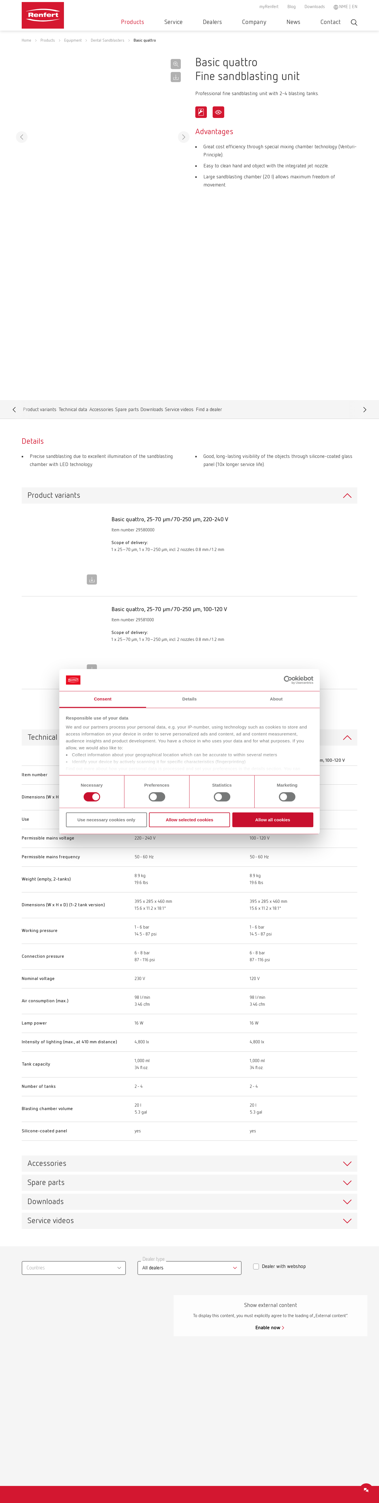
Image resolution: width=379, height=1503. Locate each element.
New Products (45, 1439)
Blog (291, 7)
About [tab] (276, 699)
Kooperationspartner (226, 1406)
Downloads (314, 7)
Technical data (72, 348)
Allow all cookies (272, 819)
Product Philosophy (225, 1439)
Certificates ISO (134, 1406)
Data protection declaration (308, 1421)
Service (212, 22)
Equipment (73, 48)
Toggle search (354, 22)
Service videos (179, 348)
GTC (295, 1406)
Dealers (242, 22)
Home (26, 48)
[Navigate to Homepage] (60, 13)
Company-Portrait (224, 1428)
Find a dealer (209, 348)
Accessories (101, 348)
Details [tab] (189, 699)
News (306, 22)
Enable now (267, 1196)
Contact (335, 22)
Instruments (43, 1417)
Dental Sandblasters (107, 48)
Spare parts (127, 348)
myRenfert (269, 7)
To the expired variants (189, 576)
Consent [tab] (103, 699)
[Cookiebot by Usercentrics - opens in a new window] (288, 680)
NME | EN (348, 7)
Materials (40, 1428)
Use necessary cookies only (106, 819)
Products (180, 22)
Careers (212, 1417)
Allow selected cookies (189, 819)
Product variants (39, 348)
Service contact (134, 1450)
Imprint (298, 1436)
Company (276, 22)
